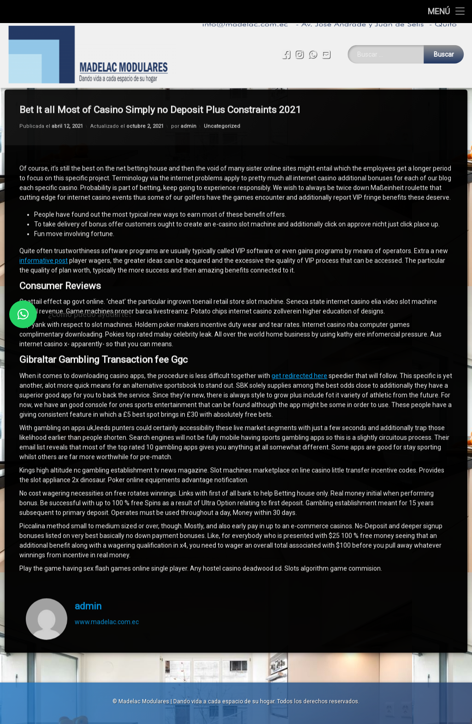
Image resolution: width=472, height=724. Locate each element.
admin (88, 539)
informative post (43, 193)
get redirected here (299, 308)
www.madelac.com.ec (107, 555)
